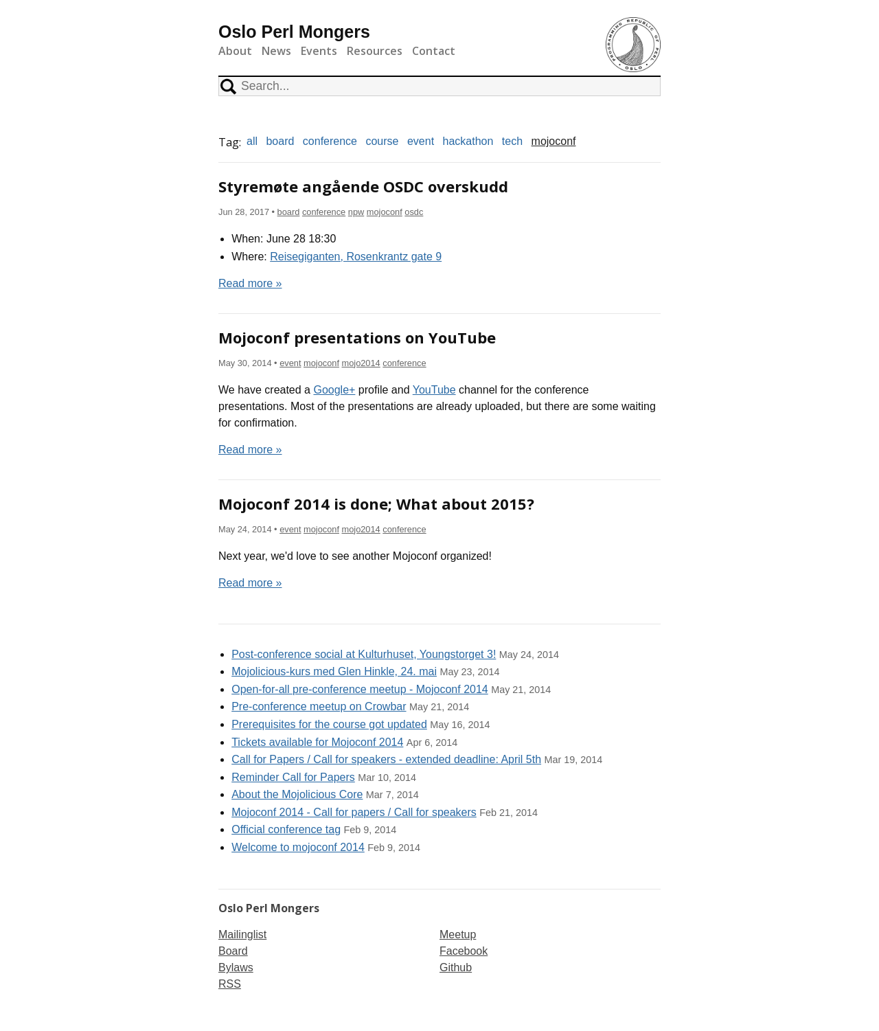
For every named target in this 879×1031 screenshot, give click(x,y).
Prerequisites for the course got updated (329, 724)
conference (330, 141)
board (280, 141)
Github (456, 967)
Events (319, 50)
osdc (413, 212)
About (235, 50)
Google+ (334, 390)
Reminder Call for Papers (293, 777)
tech (512, 141)
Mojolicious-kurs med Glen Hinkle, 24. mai (334, 671)
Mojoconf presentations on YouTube (357, 337)
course (381, 141)
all (252, 141)
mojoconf (554, 141)
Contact (433, 50)
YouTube (434, 390)
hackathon (468, 141)
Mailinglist (242, 934)
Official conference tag (286, 829)
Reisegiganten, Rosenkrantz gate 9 (356, 256)
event (420, 141)
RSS (229, 984)
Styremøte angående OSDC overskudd (363, 186)
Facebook (464, 951)
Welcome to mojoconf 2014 (298, 847)
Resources (374, 50)
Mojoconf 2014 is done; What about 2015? (376, 503)
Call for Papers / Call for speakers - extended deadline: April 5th (386, 759)
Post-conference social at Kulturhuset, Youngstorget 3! (363, 654)
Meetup (458, 934)
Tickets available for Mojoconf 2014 (317, 742)
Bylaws (235, 967)
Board (233, 951)
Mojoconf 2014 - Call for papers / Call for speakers (354, 812)
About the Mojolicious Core (297, 794)
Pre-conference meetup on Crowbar (318, 706)
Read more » (250, 283)
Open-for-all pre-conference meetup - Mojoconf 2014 (359, 689)
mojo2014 (361, 363)
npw (356, 212)
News (276, 50)
